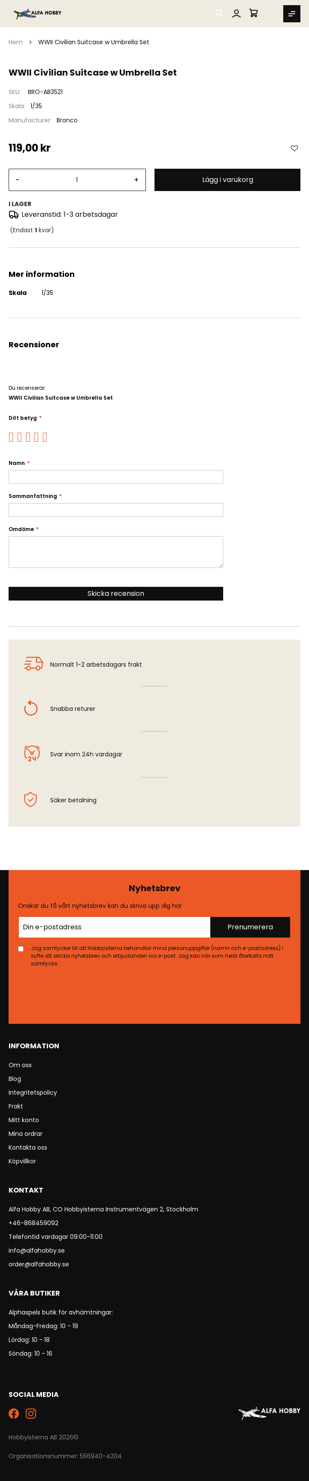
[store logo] (38, 14)
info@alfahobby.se (37, 1250)
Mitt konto (24, 1120)
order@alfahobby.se (39, 1264)
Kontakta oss (28, 1147)
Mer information (154, 258)
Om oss (20, 1065)
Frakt (16, 1106)
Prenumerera (250, 927)
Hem (16, 42)
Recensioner (154, 328)
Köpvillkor (22, 1161)
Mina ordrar (25, 1133)
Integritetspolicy (33, 1092)
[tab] (154, 258)
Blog (15, 1078)
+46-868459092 (33, 1223)
